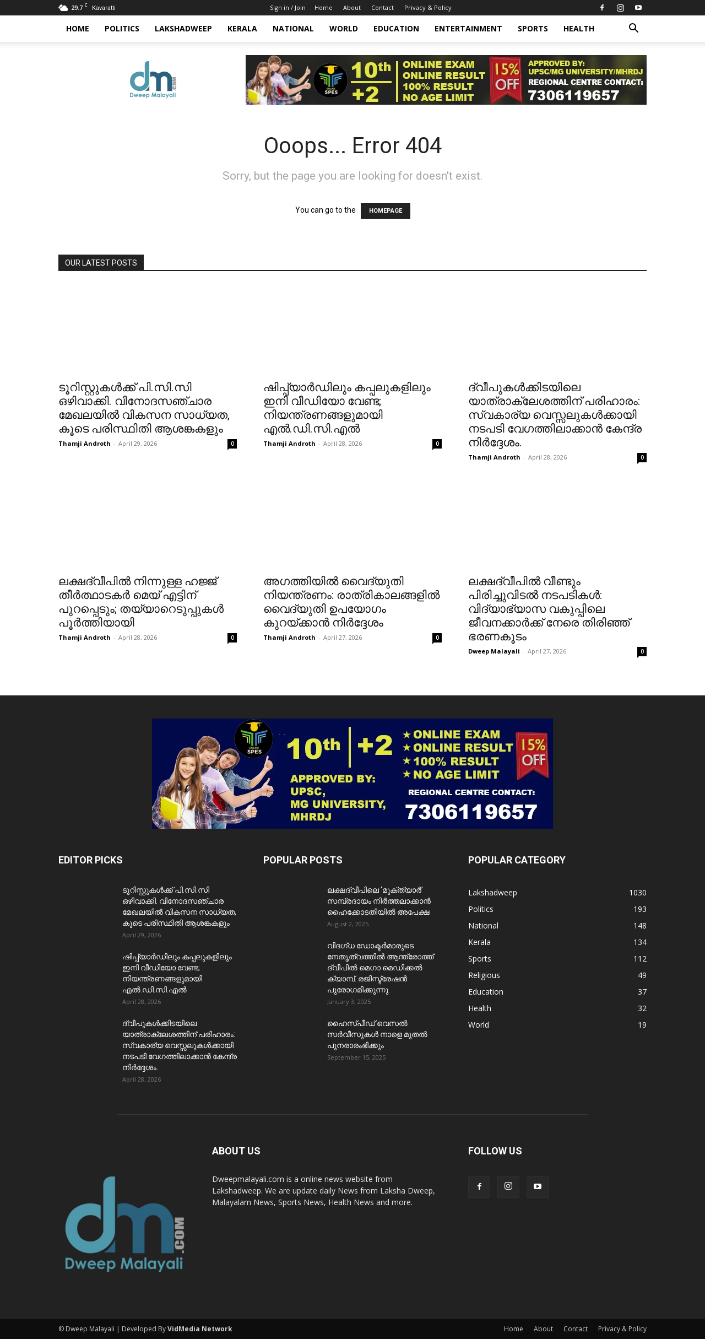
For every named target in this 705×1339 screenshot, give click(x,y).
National (293, 28)
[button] (633, 29)
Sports (533, 28)
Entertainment (468, 28)
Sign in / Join (288, 7)
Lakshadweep (183, 28)
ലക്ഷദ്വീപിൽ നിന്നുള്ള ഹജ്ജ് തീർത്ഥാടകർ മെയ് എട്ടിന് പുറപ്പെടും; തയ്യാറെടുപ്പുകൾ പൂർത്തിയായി (141, 602)
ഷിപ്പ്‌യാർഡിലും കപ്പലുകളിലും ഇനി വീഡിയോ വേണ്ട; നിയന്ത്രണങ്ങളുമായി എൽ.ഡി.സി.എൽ (347, 408)
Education (396, 28)
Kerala (242, 28)
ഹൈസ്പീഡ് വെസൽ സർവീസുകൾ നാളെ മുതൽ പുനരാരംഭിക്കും (377, 1034)
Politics (122, 28)
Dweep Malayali (494, 651)
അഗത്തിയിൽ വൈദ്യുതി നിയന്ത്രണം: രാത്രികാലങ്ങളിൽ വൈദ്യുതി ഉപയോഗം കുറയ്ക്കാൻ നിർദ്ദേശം (351, 602)
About (352, 7)
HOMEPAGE (385, 210)
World (343, 28)
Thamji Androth (84, 443)
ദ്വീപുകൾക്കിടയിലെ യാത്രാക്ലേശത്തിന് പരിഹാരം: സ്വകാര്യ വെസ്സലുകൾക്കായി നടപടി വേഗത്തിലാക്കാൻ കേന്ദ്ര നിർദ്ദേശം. (555, 415)
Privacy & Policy (428, 7)
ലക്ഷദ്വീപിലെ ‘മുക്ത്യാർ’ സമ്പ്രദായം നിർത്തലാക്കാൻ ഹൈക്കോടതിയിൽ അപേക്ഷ (379, 901)
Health (578, 28)
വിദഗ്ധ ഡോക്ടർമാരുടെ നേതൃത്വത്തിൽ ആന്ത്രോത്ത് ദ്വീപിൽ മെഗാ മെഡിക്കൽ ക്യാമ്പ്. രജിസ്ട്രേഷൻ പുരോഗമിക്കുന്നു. (380, 967)
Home (323, 7)
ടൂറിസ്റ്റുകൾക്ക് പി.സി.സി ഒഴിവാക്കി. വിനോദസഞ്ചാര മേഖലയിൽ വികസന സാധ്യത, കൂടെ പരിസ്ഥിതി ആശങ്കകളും (144, 408)
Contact (382, 7)
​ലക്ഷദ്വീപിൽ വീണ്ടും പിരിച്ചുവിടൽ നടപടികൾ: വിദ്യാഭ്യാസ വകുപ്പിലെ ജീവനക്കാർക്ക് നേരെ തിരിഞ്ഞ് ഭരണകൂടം (549, 609)
